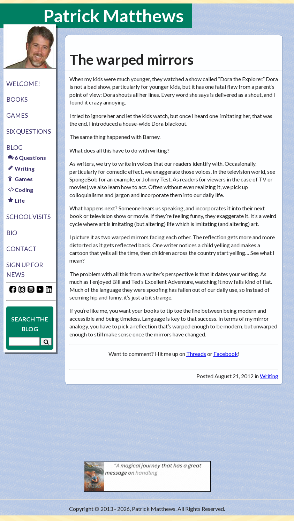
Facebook (225, 353)
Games (17, 115)
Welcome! (23, 83)
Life (16, 200)
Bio (11, 232)
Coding (20, 189)
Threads (196, 353)
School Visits (28, 216)
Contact (21, 248)
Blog (14, 147)
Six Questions (28, 131)
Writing (21, 168)
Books (17, 99)
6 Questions (27, 157)
